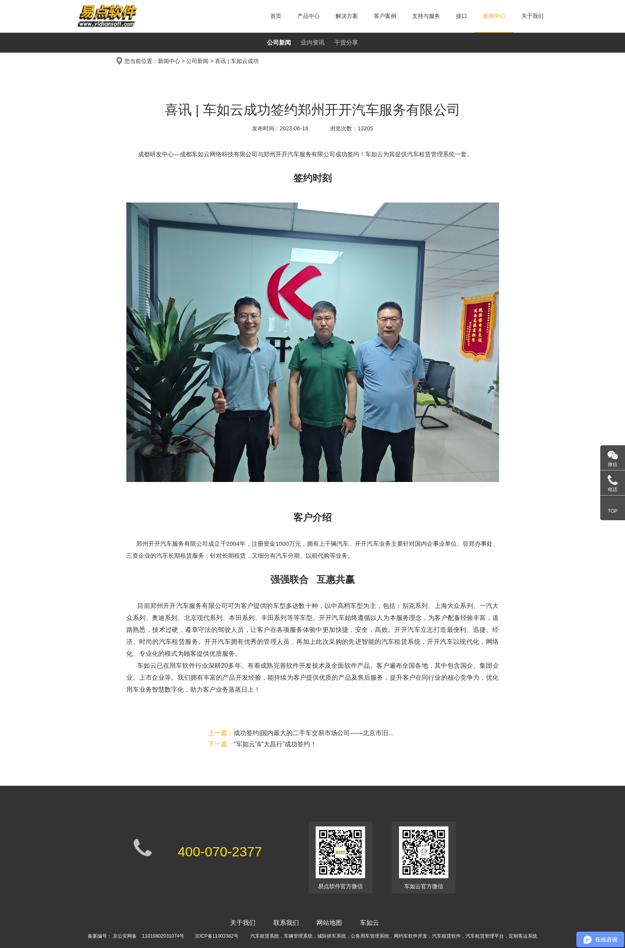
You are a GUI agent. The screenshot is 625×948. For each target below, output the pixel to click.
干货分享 (346, 42)
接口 (461, 16)
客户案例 (385, 16)
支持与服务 (426, 16)
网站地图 (329, 922)
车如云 (369, 922)
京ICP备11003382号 (216, 936)
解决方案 (347, 16)
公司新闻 (279, 42)
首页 (275, 16)
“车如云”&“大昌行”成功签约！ (262, 744)
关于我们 (532, 16)
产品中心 (308, 16)
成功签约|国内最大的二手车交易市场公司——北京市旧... (301, 733)
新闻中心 (494, 16)
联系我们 (286, 922)
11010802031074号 (163, 936)
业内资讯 (312, 42)
